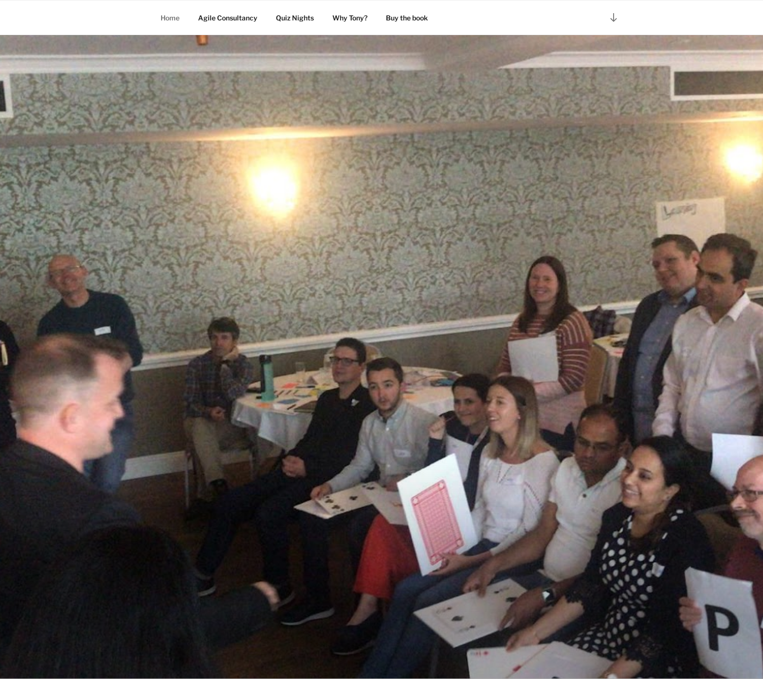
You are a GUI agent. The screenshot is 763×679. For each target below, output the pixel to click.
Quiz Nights (295, 18)
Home (170, 18)
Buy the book (407, 18)
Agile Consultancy (227, 18)
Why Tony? (349, 18)
